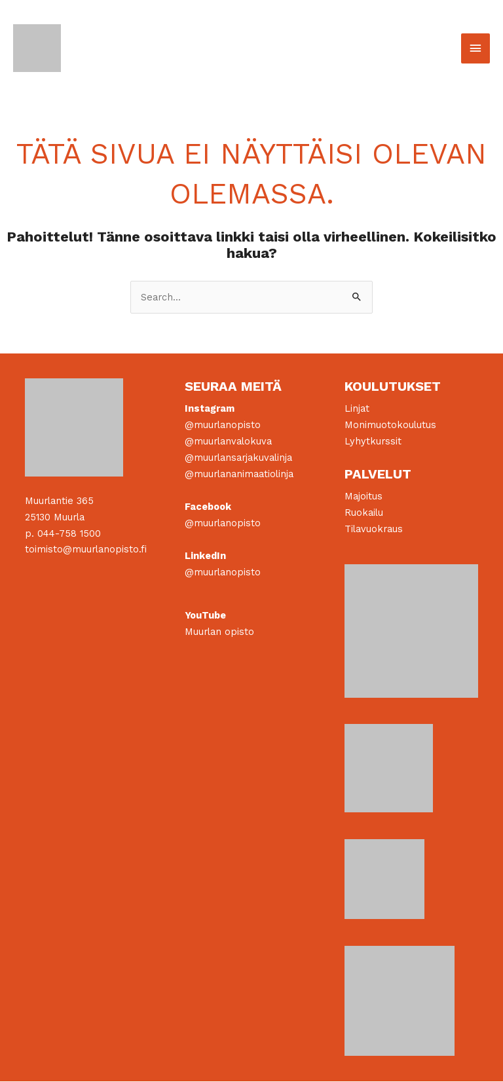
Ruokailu (364, 513)
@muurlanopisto (223, 425)
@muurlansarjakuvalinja (238, 458)
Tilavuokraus (374, 529)
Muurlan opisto (219, 632)
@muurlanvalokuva (228, 442)
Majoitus (363, 497)
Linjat (357, 410)
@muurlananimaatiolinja (239, 474)
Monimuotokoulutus (390, 425)
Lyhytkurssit (373, 442)
